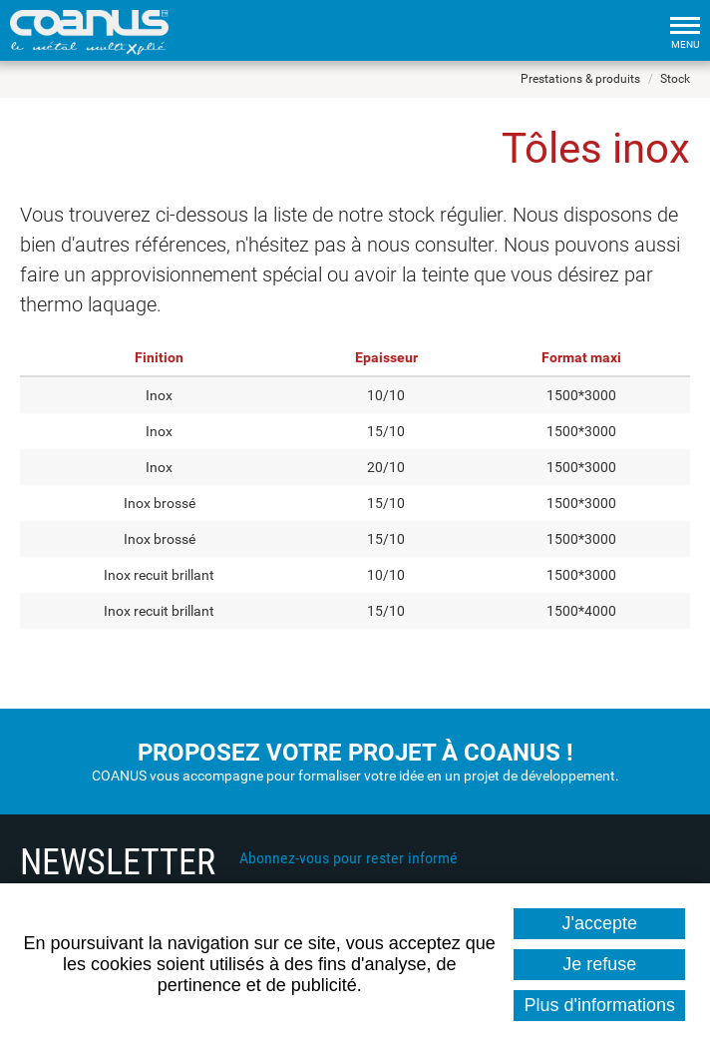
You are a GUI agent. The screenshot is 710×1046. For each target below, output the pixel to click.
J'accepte (599, 923)
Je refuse (599, 964)
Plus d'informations (599, 1005)
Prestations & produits (580, 79)
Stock (675, 79)
